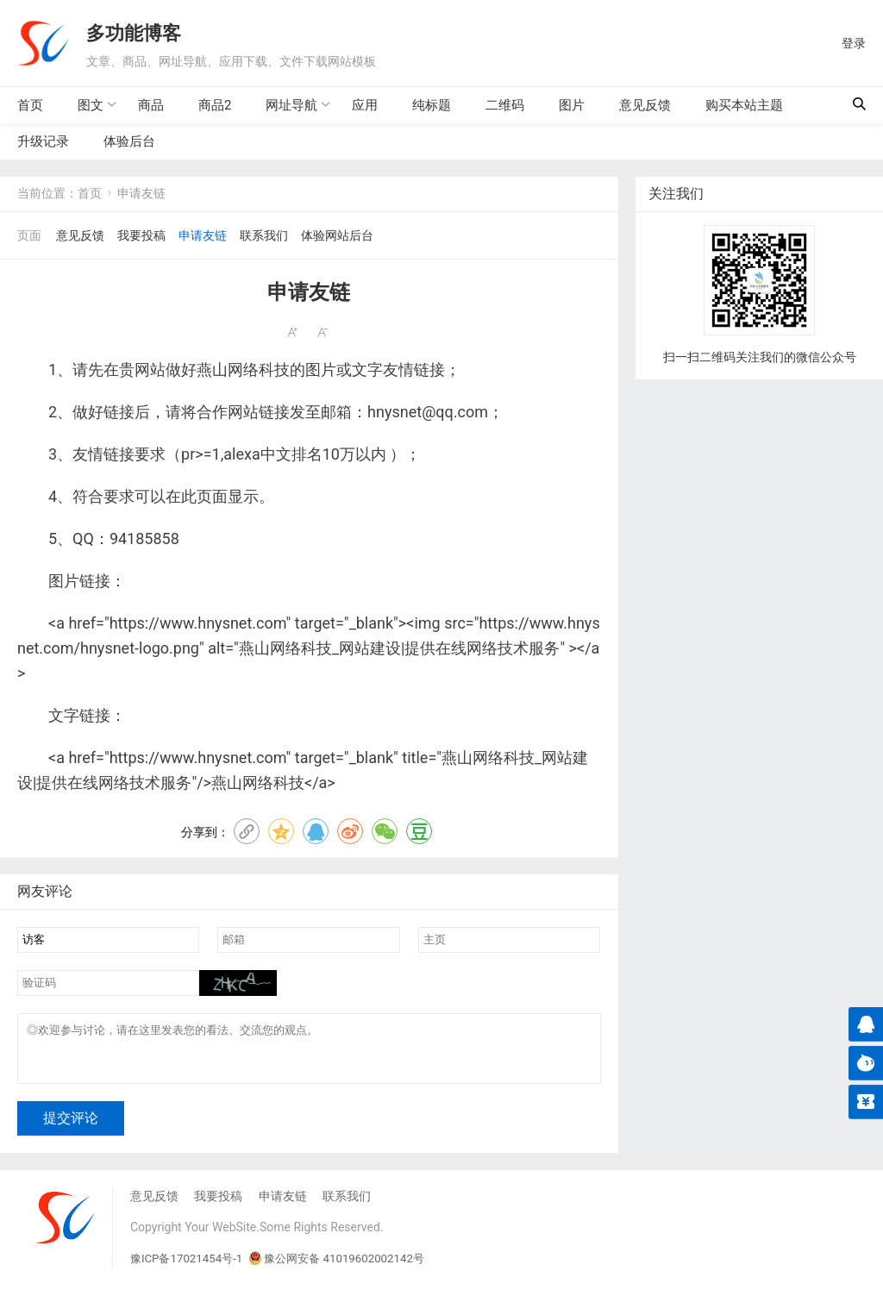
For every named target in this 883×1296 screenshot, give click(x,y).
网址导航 (291, 104)
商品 (151, 105)
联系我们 (264, 235)
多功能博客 (133, 31)
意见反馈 (645, 105)
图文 (90, 104)
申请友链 (202, 235)
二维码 (504, 105)
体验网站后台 (337, 235)
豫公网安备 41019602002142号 (348, 1269)
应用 (365, 105)
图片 (572, 105)
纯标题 (431, 105)
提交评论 (70, 1129)
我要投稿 (141, 235)
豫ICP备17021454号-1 (189, 1269)
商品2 (214, 105)
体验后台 (129, 141)
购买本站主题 (744, 105)
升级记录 (43, 141)
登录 (854, 43)
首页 (30, 105)
